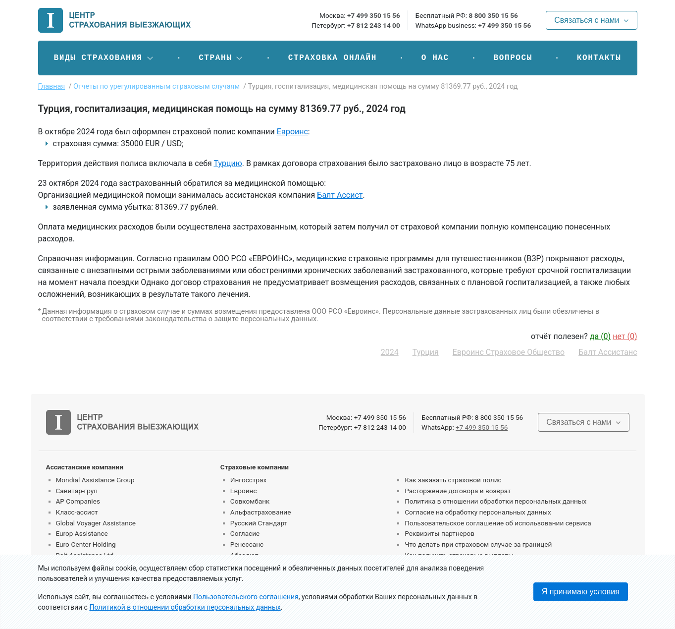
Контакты (599, 58)
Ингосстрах (248, 480)
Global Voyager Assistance (96, 523)
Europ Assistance (82, 533)
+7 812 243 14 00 (373, 25)
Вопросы (513, 58)
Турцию (227, 163)
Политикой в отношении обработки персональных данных (184, 607)
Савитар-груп (77, 491)
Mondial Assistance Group (95, 480)
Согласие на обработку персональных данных (478, 512)
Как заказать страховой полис (453, 480)
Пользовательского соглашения (246, 597)
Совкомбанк (250, 501)
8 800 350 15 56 (493, 15)
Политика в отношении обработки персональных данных (495, 501)
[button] (104, 58)
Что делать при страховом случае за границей (478, 544)
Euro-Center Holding (86, 544)
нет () (625, 336)
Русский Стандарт (258, 523)
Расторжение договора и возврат (458, 491)
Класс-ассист (77, 512)
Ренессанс (246, 544)
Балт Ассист (340, 195)
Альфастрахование (260, 512)
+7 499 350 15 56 (373, 15)
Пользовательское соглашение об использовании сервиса (498, 523)
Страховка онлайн (332, 58)
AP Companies (78, 501)
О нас (435, 58)
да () (600, 336)
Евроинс (292, 131)
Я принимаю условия (581, 591)
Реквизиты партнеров (439, 533)
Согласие (245, 533)
